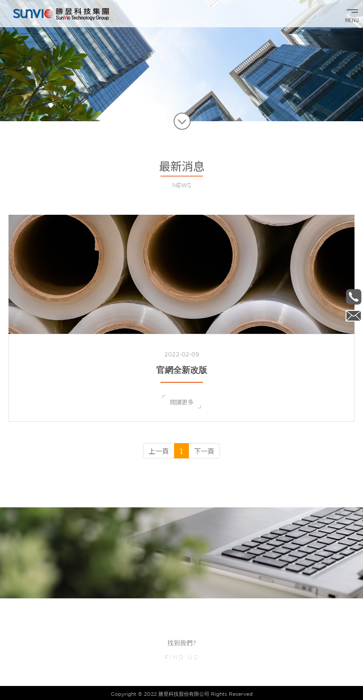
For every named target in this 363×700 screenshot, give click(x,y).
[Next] (204, 451)
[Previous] (158, 451)
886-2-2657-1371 (353, 296)
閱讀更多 (182, 402)
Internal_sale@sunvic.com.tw (353, 315)
